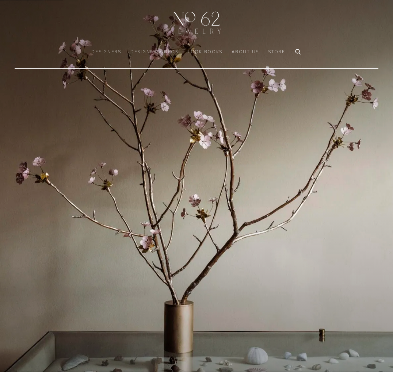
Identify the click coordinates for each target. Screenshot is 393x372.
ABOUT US (245, 52)
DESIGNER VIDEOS (154, 52)
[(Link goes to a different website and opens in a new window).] (196, 186)
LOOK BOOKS (205, 52)
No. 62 (196, 22)
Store (276, 52)
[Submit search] (298, 51)
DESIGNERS (106, 52)
